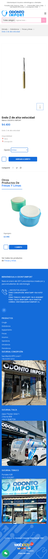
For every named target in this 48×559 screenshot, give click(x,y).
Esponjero (7, 233)
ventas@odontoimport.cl (28, 302)
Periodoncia (6, 348)
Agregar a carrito (23, 159)
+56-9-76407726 (35, 299)
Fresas (4, 333)
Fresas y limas (27, 29)
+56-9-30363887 (37, 297)
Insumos (5, 337)
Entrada (4, 29)
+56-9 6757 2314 (8, 359)
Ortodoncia (6, 344)
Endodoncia (14, 29)
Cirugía (4, 322)
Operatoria (6, 341)
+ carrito (18, 247)
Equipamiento (7, 330)
